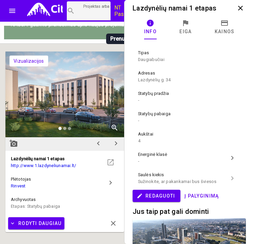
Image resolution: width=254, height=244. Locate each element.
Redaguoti (156, 196)
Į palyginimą (201, 196)
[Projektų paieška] (89, 10)
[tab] (150, 27)
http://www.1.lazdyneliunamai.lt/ (43, 165)
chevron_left (98, 143)
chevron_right (116, 143)
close (240, 8)
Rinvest (18, 185)
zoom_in (115, 128)
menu (12, 11)
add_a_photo (13, 143)
